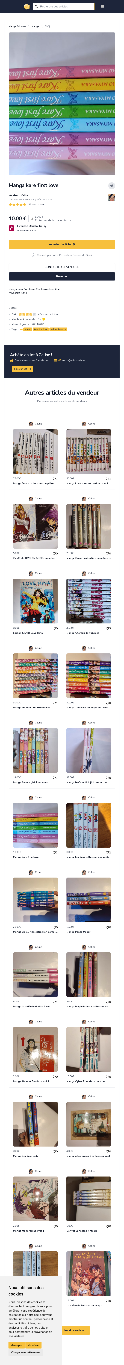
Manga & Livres (17, 26)
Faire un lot (23, 369)
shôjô (28, 329)
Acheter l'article (62, 244)
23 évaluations (36, 204)
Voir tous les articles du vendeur (62, 1330)
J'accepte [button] (16, 1345)
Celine (24, 195)
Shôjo (48, 26)
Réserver (62, 276)
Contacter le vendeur (62, 267)
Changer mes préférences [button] (25, 1352)
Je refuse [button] (33, 1345)
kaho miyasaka (58, 329)
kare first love (40, 329)
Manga (35, 26)
